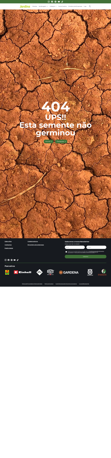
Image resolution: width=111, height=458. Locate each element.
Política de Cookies (49, 283)
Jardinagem (42, 6)
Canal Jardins (62, 6)
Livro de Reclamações (84, 283)
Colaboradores (33, 241)
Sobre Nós (8, 241)
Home (47, 141)
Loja (85, 6)
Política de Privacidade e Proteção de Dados (84, 252)
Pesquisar (60, 141)
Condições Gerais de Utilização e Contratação (66, 283)
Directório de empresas (36, 245)
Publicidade (9, 248)
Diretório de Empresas (75, 6)
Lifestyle (52, 6)
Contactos (8, 245)
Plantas (34, 6)
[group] (10, 272)
